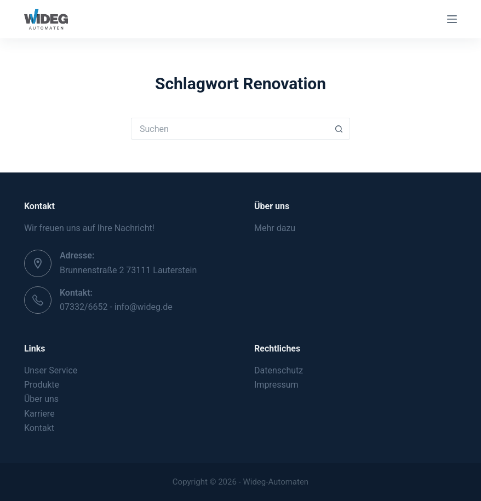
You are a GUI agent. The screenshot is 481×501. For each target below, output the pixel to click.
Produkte (41, 384)
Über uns (41, 399)
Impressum (276, 384)
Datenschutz (278, 370)
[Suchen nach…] (229, 129)
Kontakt (39, 428)
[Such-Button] (339, 129)
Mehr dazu (274, 228)
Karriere (39, 413)
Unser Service (50, 370)
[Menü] (452, 19)
